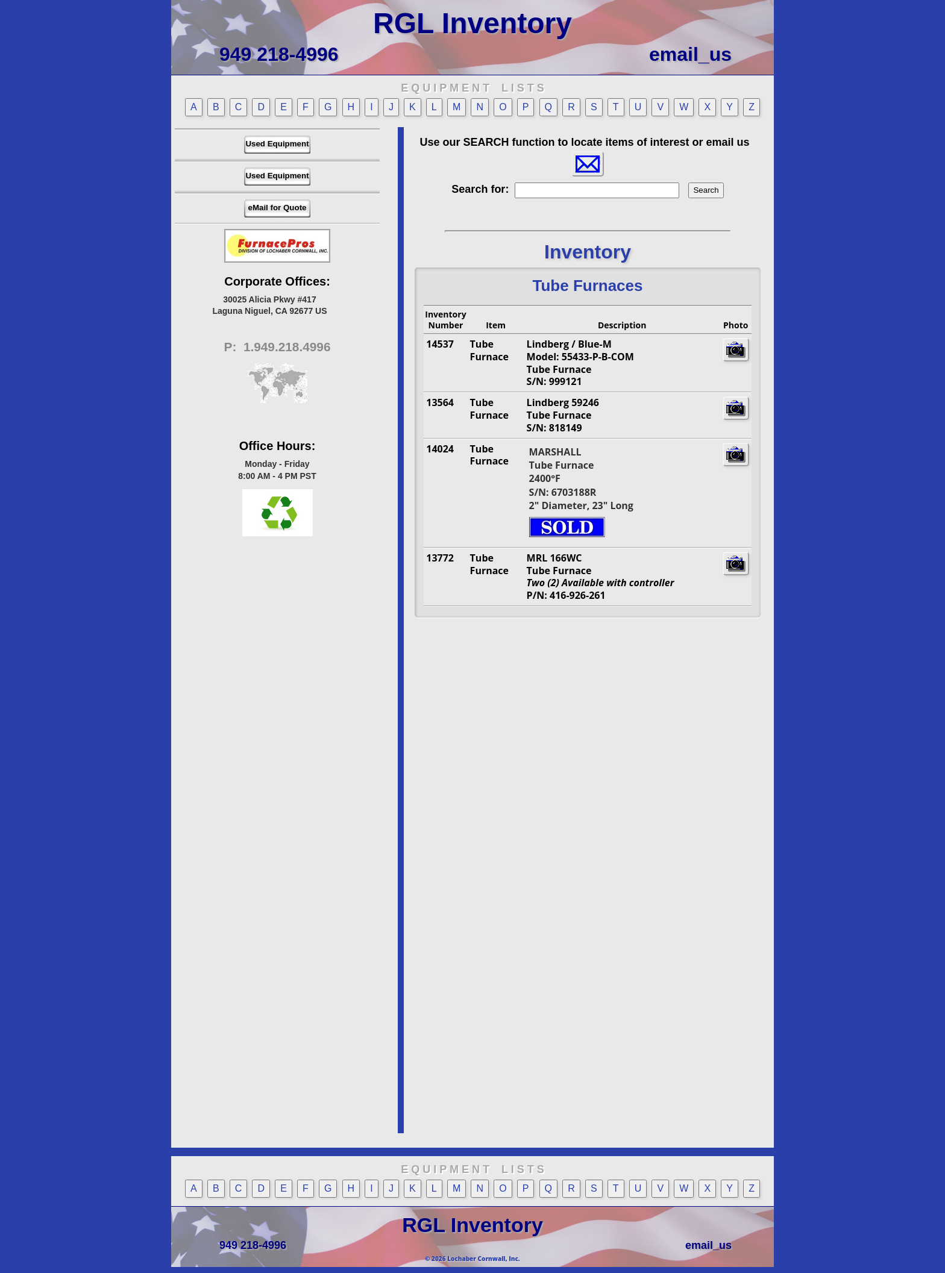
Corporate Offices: (277, 281)
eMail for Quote (277, 207)
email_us (690, 54)
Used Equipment (277, 143)
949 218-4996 (279, 54)
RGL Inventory (472, 23)
